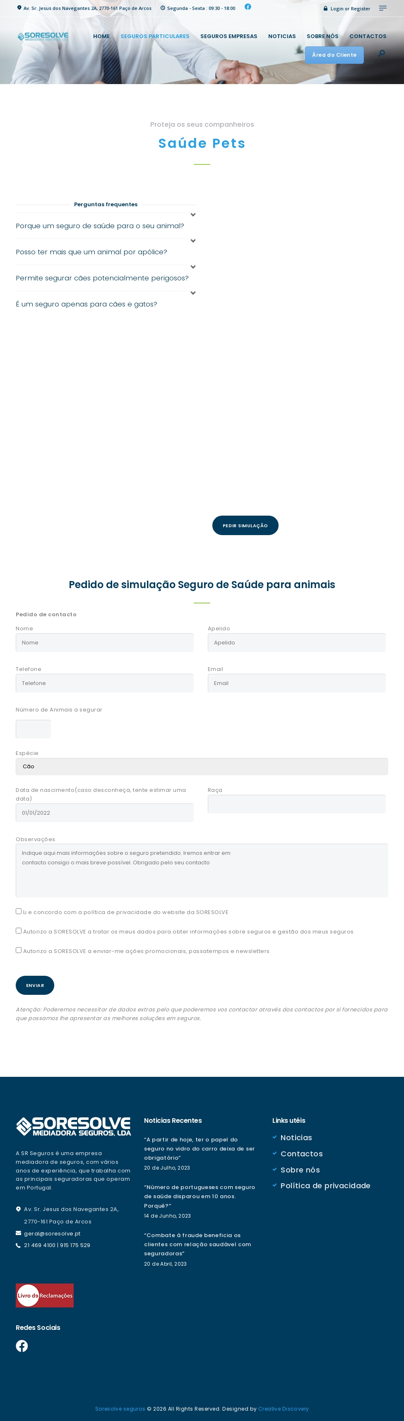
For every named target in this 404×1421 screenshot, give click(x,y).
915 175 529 (75, 1243)
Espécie (27, 751)
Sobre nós (300, 1166)
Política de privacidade (326, 1182)
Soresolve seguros (120, 1406)
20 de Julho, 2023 (167, 1165)
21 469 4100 (40, 1243)
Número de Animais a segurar (59, 708)
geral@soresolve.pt (52, 1231)
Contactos (302, 1150)
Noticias (297, 1135)
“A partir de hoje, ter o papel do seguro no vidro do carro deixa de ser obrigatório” (202, 1146)
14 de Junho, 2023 (168, 1213)
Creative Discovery (284, 1406)
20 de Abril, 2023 (166, 1261)
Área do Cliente (334, 54)
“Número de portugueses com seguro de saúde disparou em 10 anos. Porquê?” (202, 1194)
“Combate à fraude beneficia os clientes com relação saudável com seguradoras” (200, 1242)
